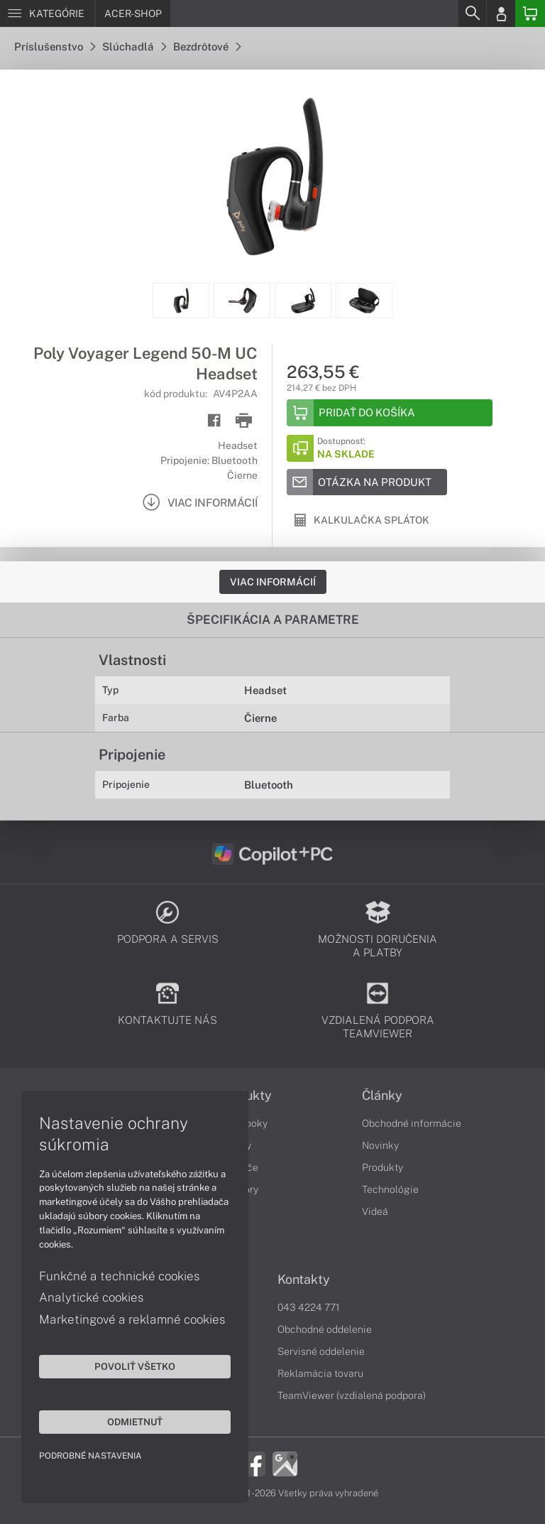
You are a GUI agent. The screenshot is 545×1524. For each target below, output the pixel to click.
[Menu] (47, 13)
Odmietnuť (135, 1421)
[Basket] (530, 13)
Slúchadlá (134, 46)
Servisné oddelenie (321, 1351)
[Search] (472, 13)
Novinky (380, 1145)
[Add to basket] (389, 412)
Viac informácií (273, 582)
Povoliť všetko (134, 1366)
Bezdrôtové (207, 46)
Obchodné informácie (411, 1123)
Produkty (382, 1167)
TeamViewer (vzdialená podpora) (351, 1395)
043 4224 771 (308, 1307)
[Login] (501, 13)
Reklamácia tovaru (320, 1373)
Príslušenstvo (54, 46)
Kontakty (303, 1279)
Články (382, 1095)
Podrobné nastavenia (90, 1456)
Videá (375, 1211)
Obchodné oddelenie (324, 1329)
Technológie (390, 1189)
